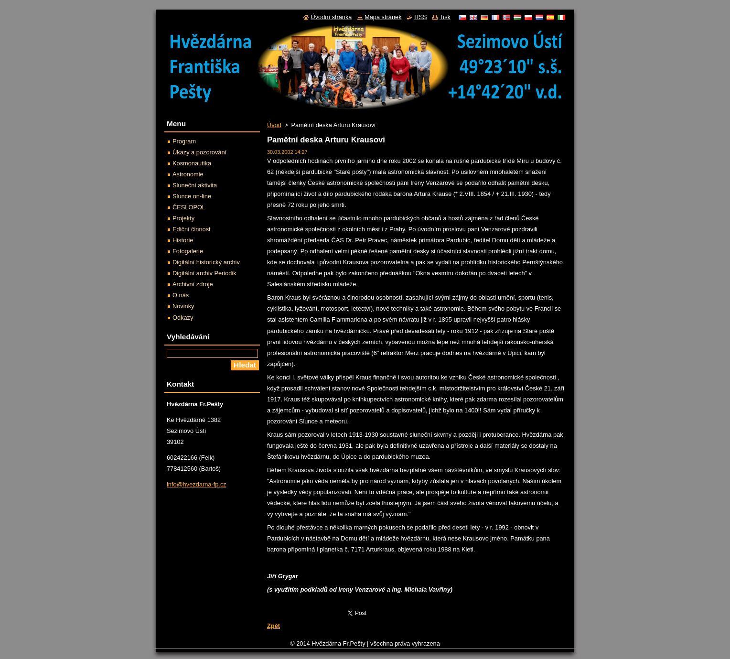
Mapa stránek (383, 17)
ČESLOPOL (188, 207)
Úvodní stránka (331, 17)
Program (184, 141)
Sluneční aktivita (194, 185)
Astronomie (188, 174)
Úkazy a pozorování (199, 152)
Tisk (445, 17)
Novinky (183, 306)
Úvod (274, 125)
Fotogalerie (187, 251)
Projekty (183, 218)
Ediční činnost (191, 229)
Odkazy (182, 317)
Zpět (273, 625)
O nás (180, 295)
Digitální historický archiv (206, 262)
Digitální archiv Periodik (204, 273)
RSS (420, 17)
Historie (182, 240)
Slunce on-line (191, 196)
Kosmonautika (191, 163)
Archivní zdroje (192, 284)
